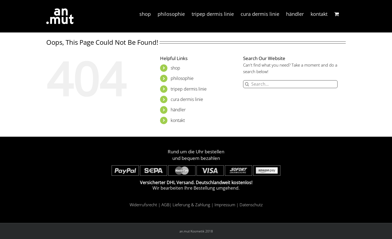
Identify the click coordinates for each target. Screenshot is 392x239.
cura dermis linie (187, 99)
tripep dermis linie (189, 89)
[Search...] (290, 84)
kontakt (178, 120)
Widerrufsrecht (143, 204)
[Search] (247, 84)
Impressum (225, 204)
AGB (165, 204)
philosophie (182, 78)
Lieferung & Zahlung (191, 204)
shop (175, 68)
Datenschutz (251, 204)
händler (178, 110)
